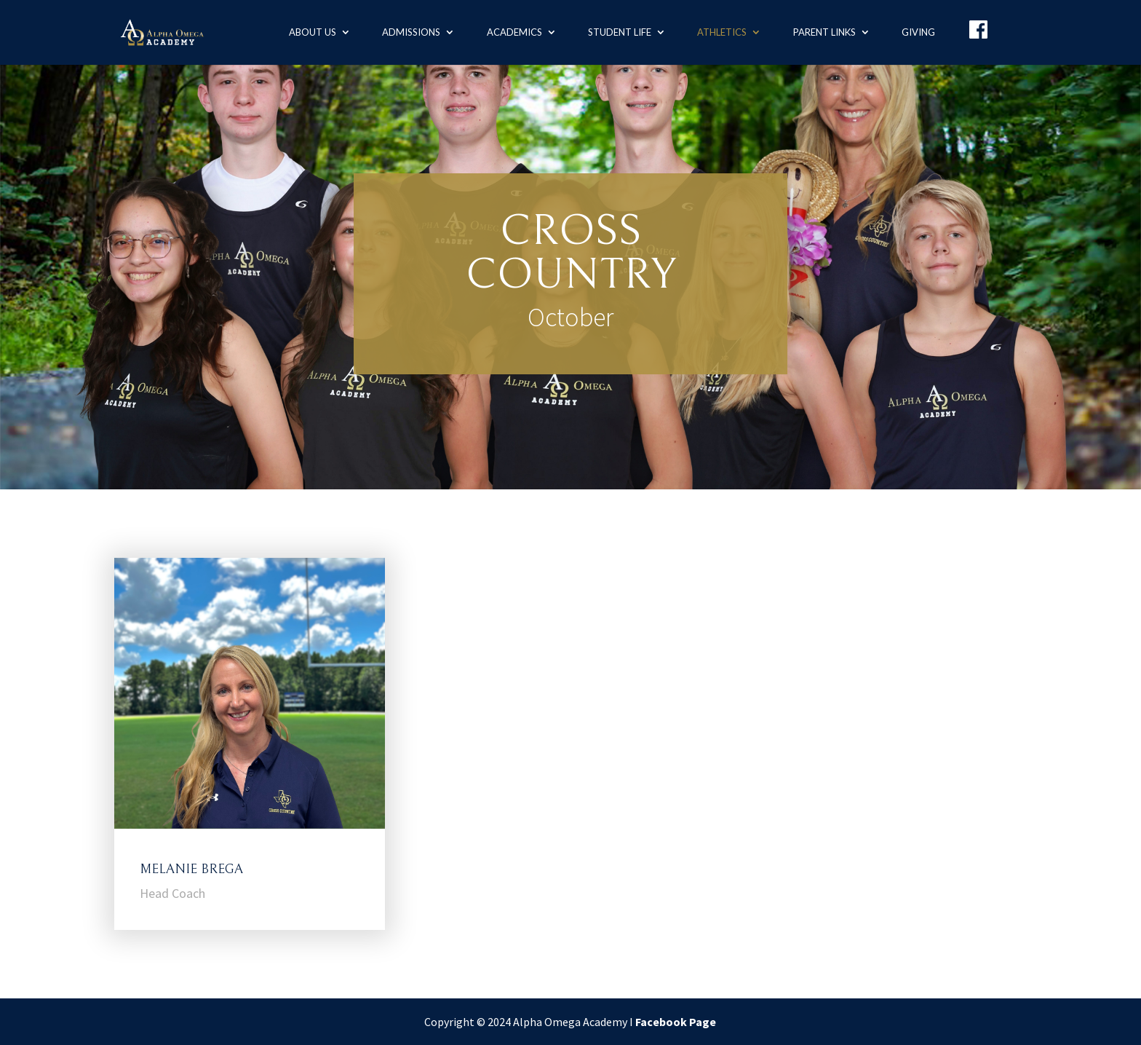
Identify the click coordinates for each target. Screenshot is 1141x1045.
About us (312, 32)
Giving (918, 32)
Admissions (411, 32)
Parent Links (824, 32)
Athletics (722, 32)
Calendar (570, 373)
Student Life (619, 32)
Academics (514, 32)
